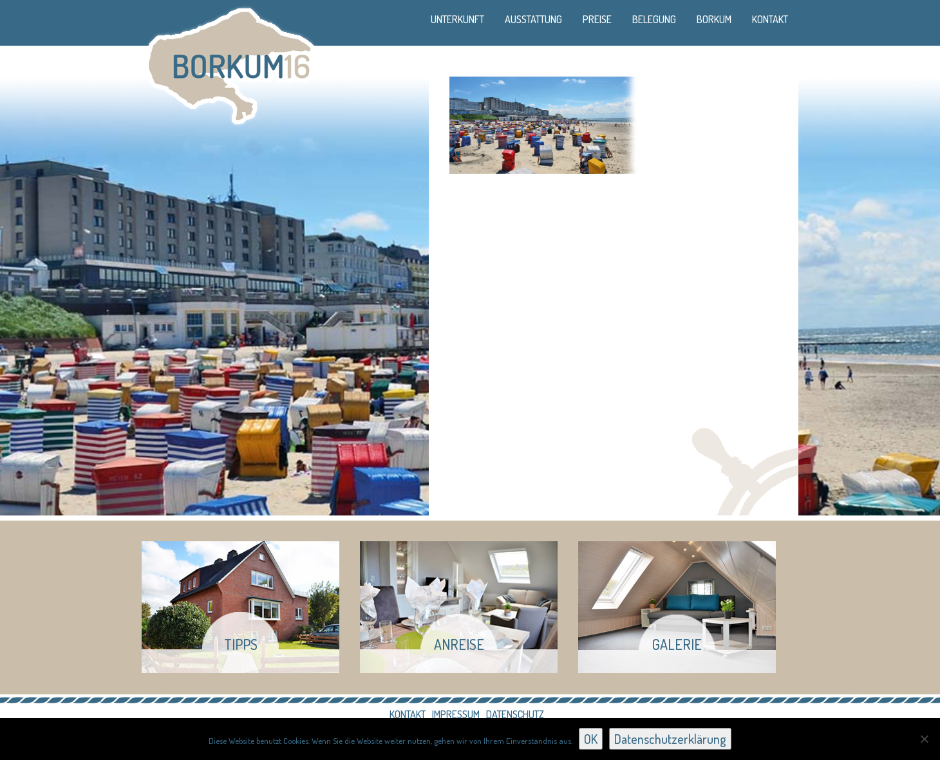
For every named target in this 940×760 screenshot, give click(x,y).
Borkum (714, 19)
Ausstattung (533, 19)
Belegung (654, 19)
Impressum (456, 714)
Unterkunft (457, 19)
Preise (597, 19)
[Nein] (923, 738)
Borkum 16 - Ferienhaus (230, 64)
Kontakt (770, 19)
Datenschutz (515, 714)
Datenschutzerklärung (670, 738)
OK (590, 738)
